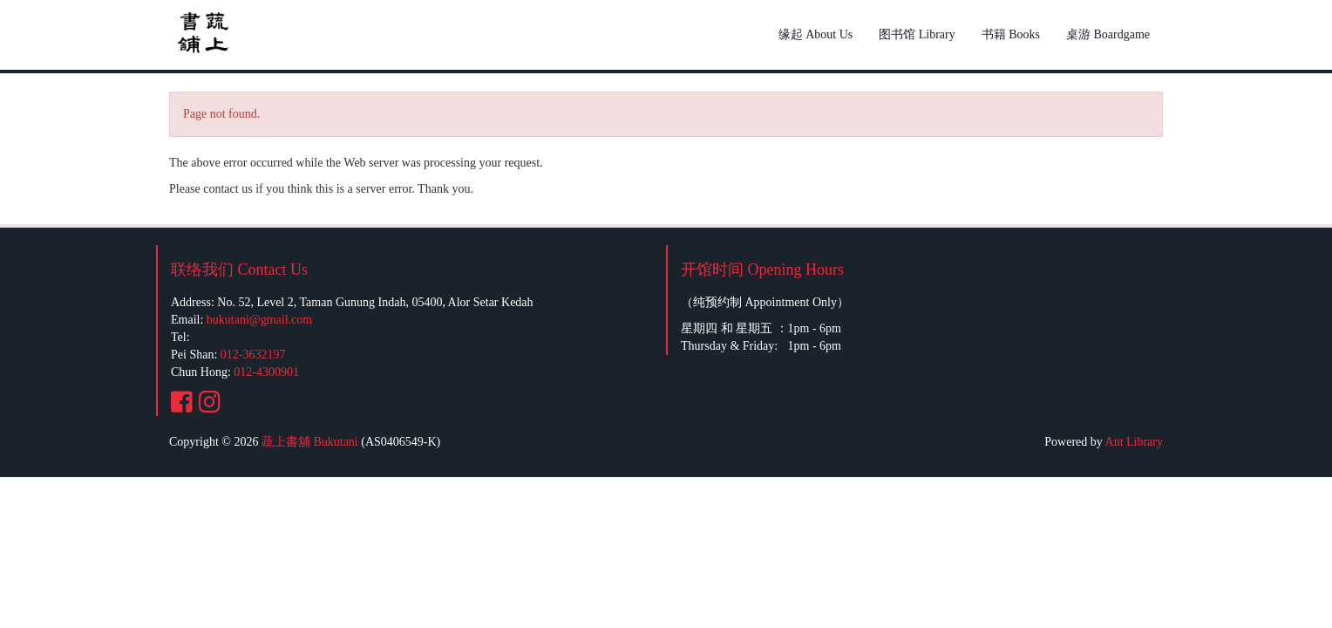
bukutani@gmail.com (259, 319)
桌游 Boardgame (1108, 34)
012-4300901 (266, 372)
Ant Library (1134, 441)
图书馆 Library (917, 34)
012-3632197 (253, 354)
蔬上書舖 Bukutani (310, 441)
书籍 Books (1011, 34)
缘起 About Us (815, 34)
